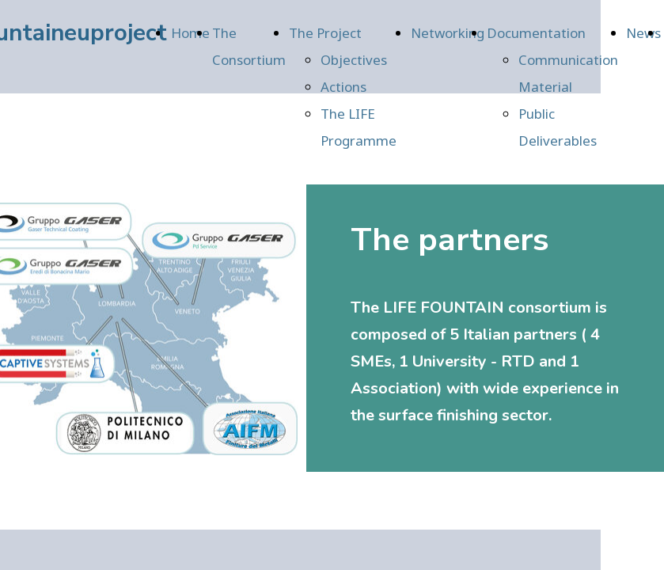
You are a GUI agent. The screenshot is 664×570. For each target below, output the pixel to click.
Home (190, 33)
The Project (325, 33)
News (643, 33)
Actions (343, 87)
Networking (447, 33)
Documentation (536, 33)
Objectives (354, 60)
